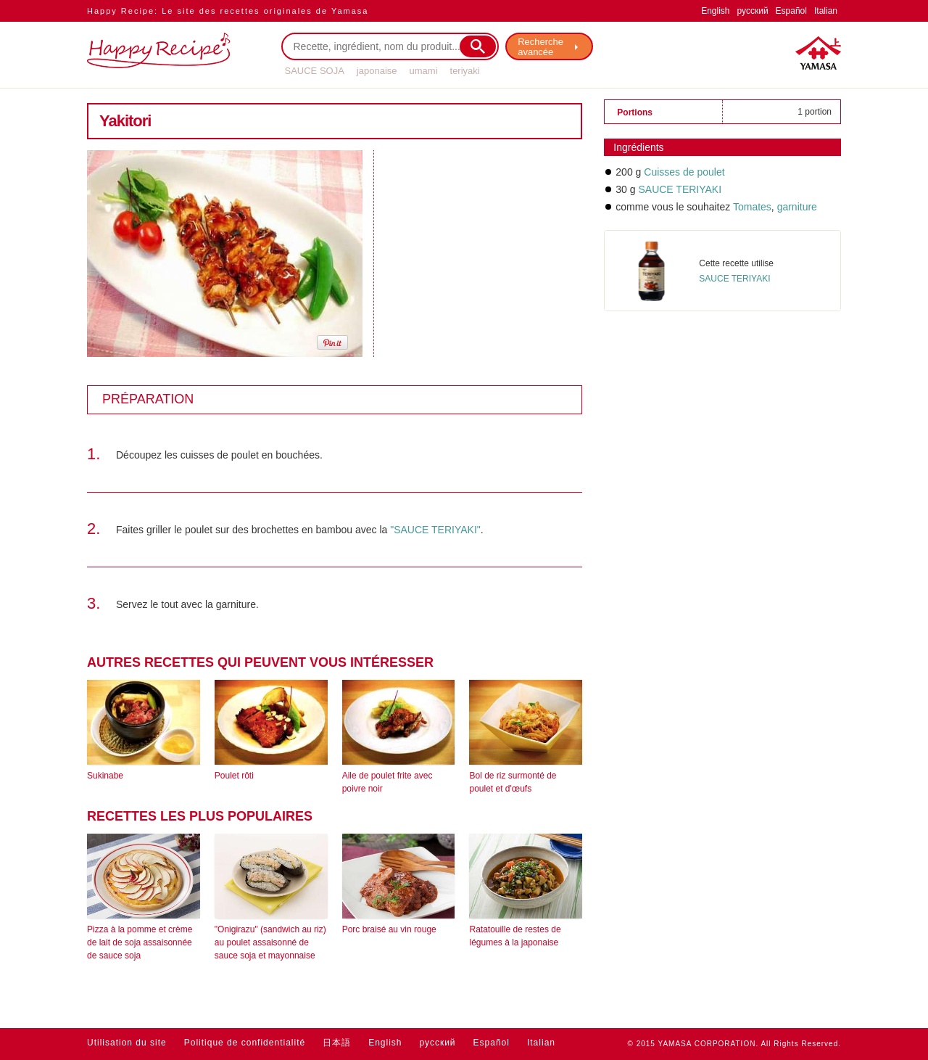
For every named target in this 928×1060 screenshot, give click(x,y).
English (715, 11)
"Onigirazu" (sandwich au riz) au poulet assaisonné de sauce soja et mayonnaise (270, 942)
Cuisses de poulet (684, 172)
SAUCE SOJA (314, 70)
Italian (825, 11)
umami (424, 70)
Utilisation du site (127, 1043)
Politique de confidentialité (244, 1043)
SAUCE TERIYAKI (679, 189)
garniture (795, 207)
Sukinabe (105, 776)
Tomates (752, 207)
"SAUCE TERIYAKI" (435, 529)
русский (752, 11)
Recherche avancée (541, 46)
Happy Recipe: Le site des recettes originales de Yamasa (227, 11)
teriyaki (465, 70)
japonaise (377, 70)
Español (791, 11)
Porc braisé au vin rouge (389, 929)
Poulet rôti (234, 776)
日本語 (337, 1043)
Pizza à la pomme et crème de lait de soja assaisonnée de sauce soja (139, 942)
